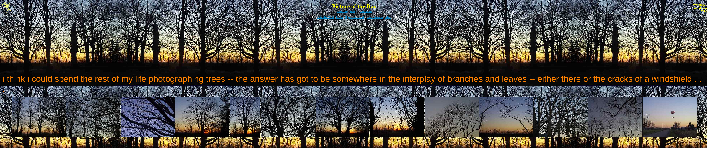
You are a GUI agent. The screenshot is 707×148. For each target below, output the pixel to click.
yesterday (342, 11)
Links (339, 17)
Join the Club (325, 17)
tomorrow (366, 11)
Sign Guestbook (354, 17)
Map (388, 17)
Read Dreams (375, 17)
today (353, 11)
